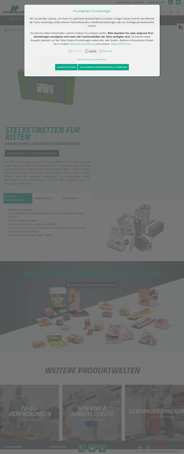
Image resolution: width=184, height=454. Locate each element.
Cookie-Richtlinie (120, 44)
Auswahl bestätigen (66, 67)
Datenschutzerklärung (82, 44)
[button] (92, 59)
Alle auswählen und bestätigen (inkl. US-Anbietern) (103, 67)
